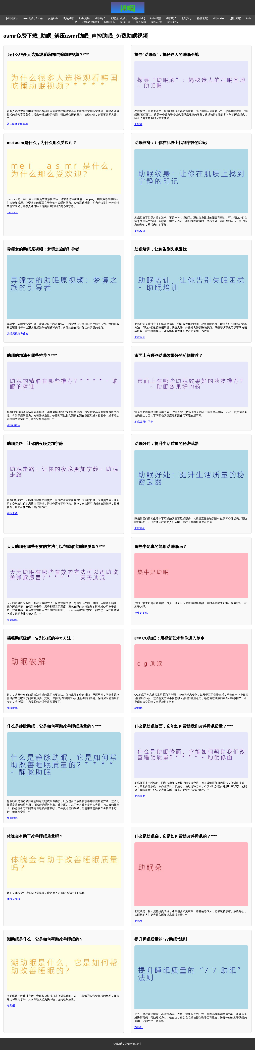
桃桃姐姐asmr (90, 21)
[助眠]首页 (12, 18)
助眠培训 (139, 337)
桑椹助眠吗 (138, 18)
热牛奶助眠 (141, 612)
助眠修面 (139, 796)
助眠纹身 (139, 230)
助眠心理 (125, 21)
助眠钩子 (100, 18)
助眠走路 (12, 513)
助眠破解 (12, 708)
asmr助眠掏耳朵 (33, 18)
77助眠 (138, 1027)
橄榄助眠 (202, 18)
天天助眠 (12, 619)
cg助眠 (138, 708)
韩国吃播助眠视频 (17, 123)
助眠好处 (139, 528)
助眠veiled (219, 18)
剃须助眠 (68, 18)
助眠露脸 (84, 18)
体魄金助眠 (13, 899)
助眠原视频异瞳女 (17, 333)
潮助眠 (11, 1005)
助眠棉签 (155, 18)
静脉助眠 (12, 818)
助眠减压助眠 (119, 18)
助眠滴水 (186, 18)
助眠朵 (138, 921)
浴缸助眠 (235, 18)
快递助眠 (53, 18)
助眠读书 (109, 21)
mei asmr (12, 212)
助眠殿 (138, 124)
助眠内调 (156, 21)
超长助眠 (141, 21)
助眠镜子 (171, 18)
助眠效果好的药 (143, 421)
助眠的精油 (13, 425)
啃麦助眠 (172, 21)
